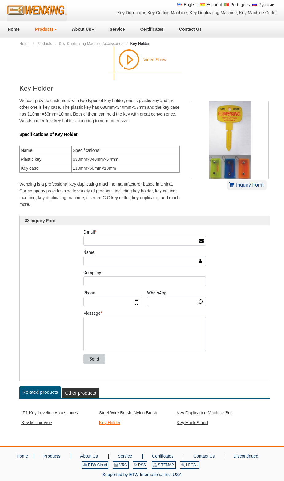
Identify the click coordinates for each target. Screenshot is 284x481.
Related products (40, 392)
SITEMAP (163, 465)
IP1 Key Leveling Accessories (49, 412)
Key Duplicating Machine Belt (205, 412)
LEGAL (189, 465)
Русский (263, 4)
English (187, 4)
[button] (45, 29)
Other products (80, 393)
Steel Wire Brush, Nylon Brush (128, 412)
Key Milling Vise (36, 422)
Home (24, 43)
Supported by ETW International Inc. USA (141, 474)
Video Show (154, 59)
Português (237, 4)
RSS (140, 465)
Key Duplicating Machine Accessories (91, 43)
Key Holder (109, 422)
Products (44, 43)
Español (211, 4)
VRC (120, 465)
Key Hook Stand (192, 422)
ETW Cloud (95, 465)
